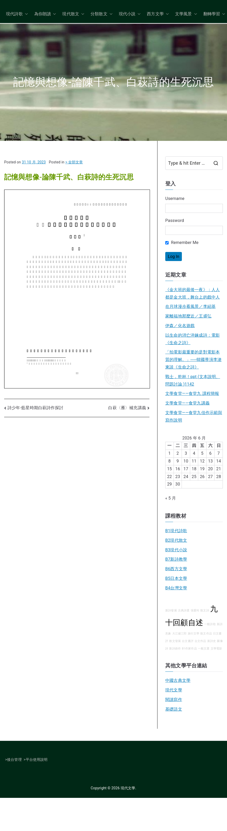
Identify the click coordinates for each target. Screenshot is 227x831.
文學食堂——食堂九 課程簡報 (192, 393)
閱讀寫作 (173, 699)
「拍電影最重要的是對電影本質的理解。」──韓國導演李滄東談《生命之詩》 (193, 360)
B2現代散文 (176, 540)
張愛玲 (195, 610)
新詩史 (211, 641)
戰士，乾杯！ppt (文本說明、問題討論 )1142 (192, 380)
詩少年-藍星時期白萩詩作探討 (35, 407)
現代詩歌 (17, 14)
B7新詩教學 (176, 559)
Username (174, 198)
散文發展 (175, 641)
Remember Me (181, 242)
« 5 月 (170, 498)
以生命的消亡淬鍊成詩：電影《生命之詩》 (192, 339)
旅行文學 (194, 633)
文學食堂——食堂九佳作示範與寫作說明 (193, 416)
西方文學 (158, 14)
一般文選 (204, 648)
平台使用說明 (37, 759)
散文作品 (206, 633)
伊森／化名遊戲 (180, 325)
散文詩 (204, 610)
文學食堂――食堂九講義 (187, 403)
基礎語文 (173, 709)
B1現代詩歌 (176, 530)
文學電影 (216, 648)
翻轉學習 (214, 14)
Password (174, 220)
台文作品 (200, 641)
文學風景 (186, 14)
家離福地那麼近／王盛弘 (188, 316)
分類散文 (102, 14)
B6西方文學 (176, 568)
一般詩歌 (210, 624)
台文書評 (188, 641)
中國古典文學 (177, 680)
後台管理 (14, 759)
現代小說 (130, 14)
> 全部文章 (74, 162)
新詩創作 (175, 648)
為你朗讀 (45, 14)
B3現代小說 (176, 549)
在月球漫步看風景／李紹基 (190, 306)
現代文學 (173, 690)
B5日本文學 (176, 578)
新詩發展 (171, 610)
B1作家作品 (189, 648)
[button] (25, 14)
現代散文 (73, 14)
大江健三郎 (179, 633)
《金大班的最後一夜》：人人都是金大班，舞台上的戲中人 (192, 293)
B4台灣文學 (176, 588)
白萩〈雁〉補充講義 (127, 407)
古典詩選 (184, 610)
